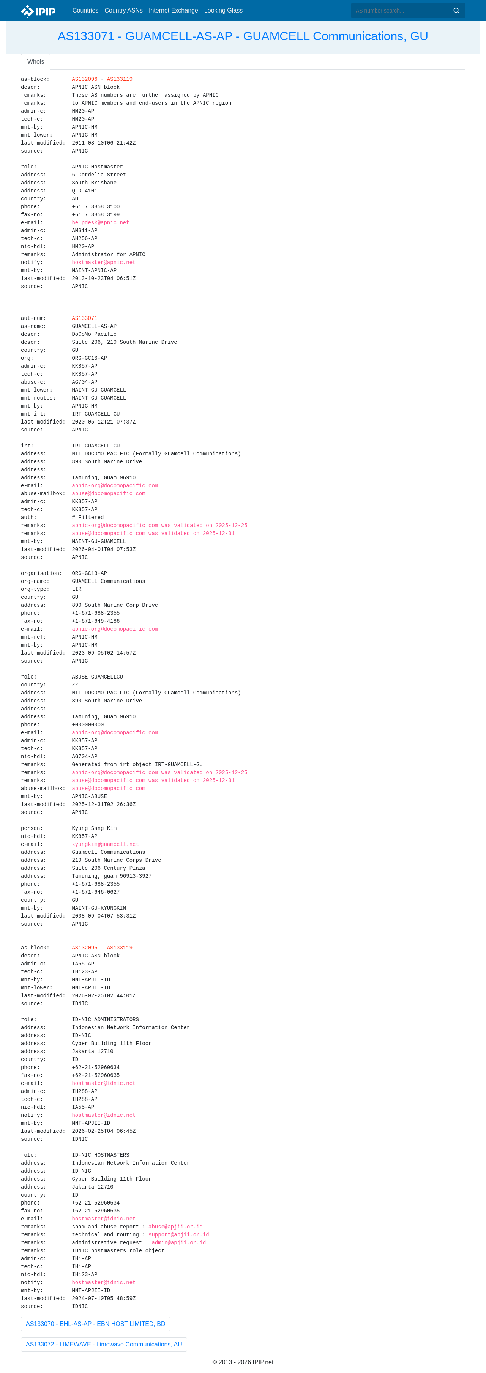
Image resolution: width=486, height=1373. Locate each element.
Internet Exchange (173, 10)
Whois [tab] (35, 61)
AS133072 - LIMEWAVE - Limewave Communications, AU (104, 1344)
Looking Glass (223, 10)
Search (456, 10)
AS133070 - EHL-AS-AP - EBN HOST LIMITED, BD (96, 1324)
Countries (85, 10)
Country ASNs (123, 10)
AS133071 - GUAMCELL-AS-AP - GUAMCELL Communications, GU (243, 36)
